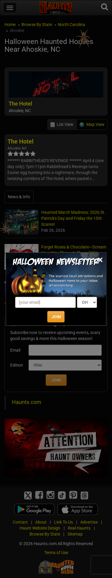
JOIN (56, 316)
